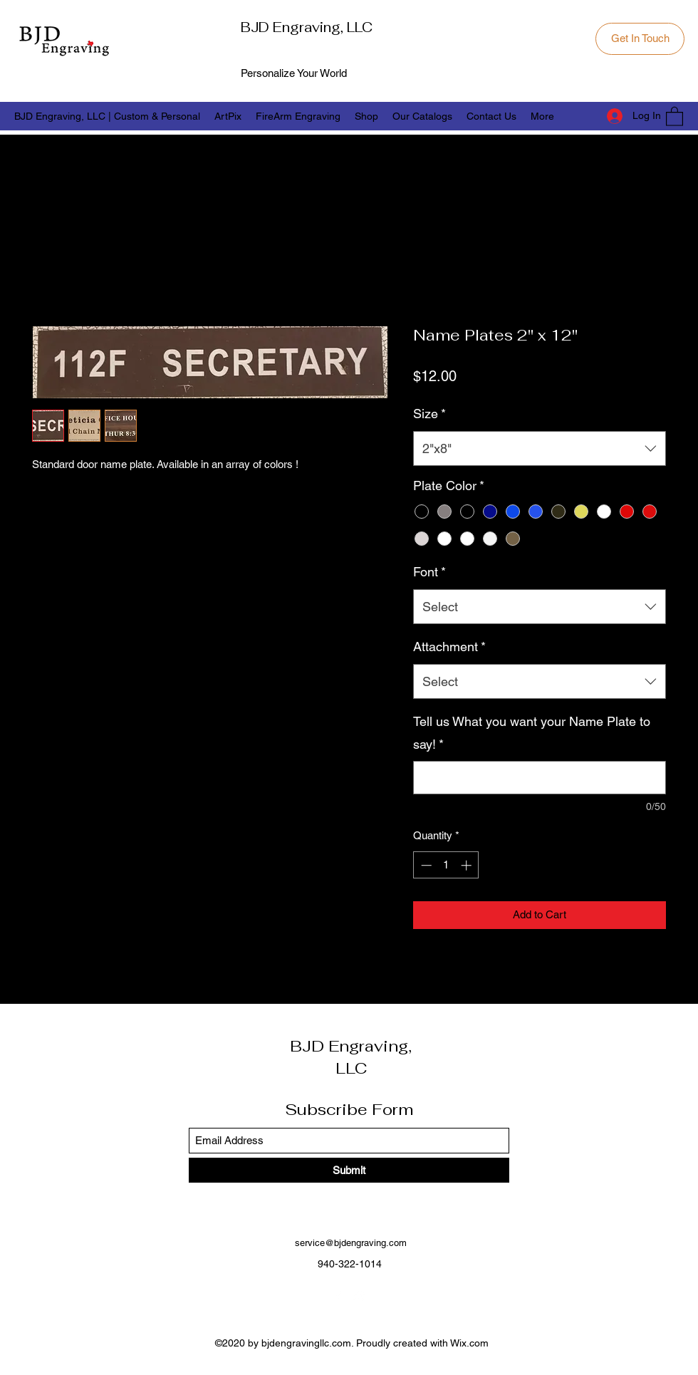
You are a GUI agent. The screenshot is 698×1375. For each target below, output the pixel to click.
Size (429, 413)
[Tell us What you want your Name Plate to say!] (539, 777)
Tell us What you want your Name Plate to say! (531, 733)
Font (429, 571)
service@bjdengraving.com (351, 1243)
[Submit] (349, 1170)
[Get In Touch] (639, 39)
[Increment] (467, 865)
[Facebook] (338, 1297)
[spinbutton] (446, 865)
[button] (674, 115)
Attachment (449, 646)
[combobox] (539, 449)
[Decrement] (424, 865)
